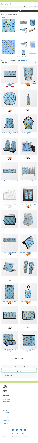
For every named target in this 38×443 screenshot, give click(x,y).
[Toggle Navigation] (33, 4)
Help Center (35, 6)
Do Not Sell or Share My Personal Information (26, 436)
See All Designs (6, 420)
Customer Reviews (6, 401)
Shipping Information (6, 410)
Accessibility (19, 437)
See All (7, 375)
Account (26, 6)
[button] (36, 4)
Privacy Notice (15, 436)
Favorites (30, 6)
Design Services (6, 423)
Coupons (4, 436)
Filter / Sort (33, 62)
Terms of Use (9, 436)
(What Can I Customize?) (23, 60)
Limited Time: (19, 1)
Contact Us (19, 371)
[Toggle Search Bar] (35, 4)
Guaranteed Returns (6, 412)
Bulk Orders (5, 425)
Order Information (6, 409)
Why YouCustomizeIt (6, 399)
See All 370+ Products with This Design (19, 56)
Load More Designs (19, 358)
